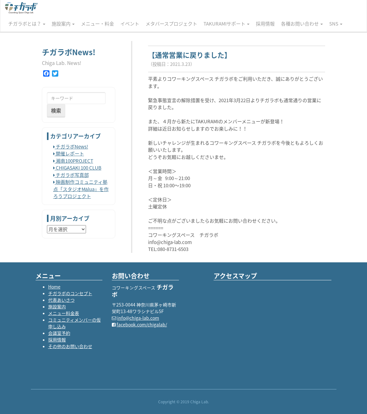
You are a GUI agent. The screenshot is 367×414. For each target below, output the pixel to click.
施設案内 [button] (63, 23)
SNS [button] (335, 23)
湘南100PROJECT (73, 160)
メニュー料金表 (63, 313)
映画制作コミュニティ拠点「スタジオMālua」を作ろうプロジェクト (81, 189)
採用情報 (265, 23)
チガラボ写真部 (71, 175)
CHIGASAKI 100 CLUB (77, 167)
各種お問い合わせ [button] (302, 23)
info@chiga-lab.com (138, 318)
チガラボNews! (70, 146)
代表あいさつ (61, 300)
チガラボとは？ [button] (26, 23)
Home (54, 286)
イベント (129, 23)
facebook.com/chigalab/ (142, 324)
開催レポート (68, 153)
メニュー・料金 (97, 23)
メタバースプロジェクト (171, 23)
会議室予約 (59, 333)
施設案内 (57, 306)
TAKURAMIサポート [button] (226, 23)
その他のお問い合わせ (70, 346)
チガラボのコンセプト (70, 293)
